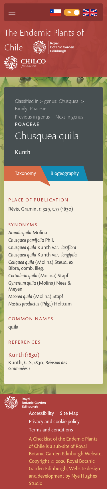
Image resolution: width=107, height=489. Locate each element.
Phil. (31, 240)
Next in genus (69, 116)
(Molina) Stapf (38, 275)
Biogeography (65, 173)
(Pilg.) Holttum (40, 303)
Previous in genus (32, 116)
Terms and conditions (51, 429)
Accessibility (41, 413)
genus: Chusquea (62, 101)
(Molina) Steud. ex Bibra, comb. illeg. (40, 265)
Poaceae (27, 124)
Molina (27, 232)
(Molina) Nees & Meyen (39, 286)
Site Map (69, 413)
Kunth (42, 247)
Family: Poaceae (30, 108)
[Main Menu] (12, 12)
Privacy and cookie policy (54, 421)
